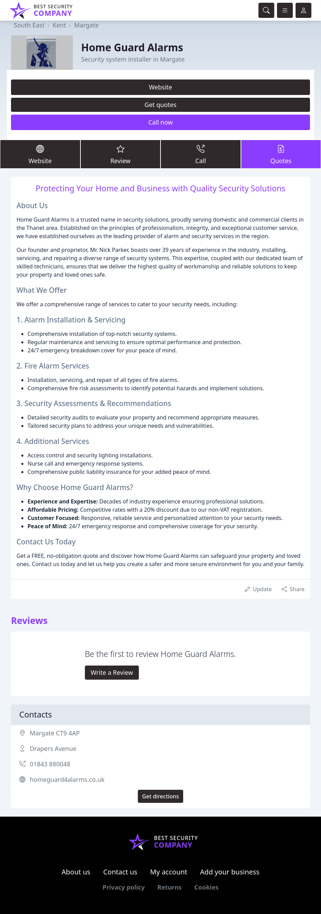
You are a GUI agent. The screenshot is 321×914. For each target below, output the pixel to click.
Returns (169, 887)
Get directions (160, 796)
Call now (160, 122)
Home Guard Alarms (132, 47)
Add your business (229, 871)
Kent (59, 25)
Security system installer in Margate (133, 59)
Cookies (206, 887)
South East (29, 25)
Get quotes (161, 104)
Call (200, 154)
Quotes (281, 154)
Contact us (120, 871)
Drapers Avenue (53, 748)
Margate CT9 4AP (55, 733)
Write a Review (112, 672)
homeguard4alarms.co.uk (67, 779)
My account (168, 871)
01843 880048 (50, 764)
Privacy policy (123, 887)
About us (76, 871)
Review (120, 154)
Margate (86, 25)
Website (160, 87)
